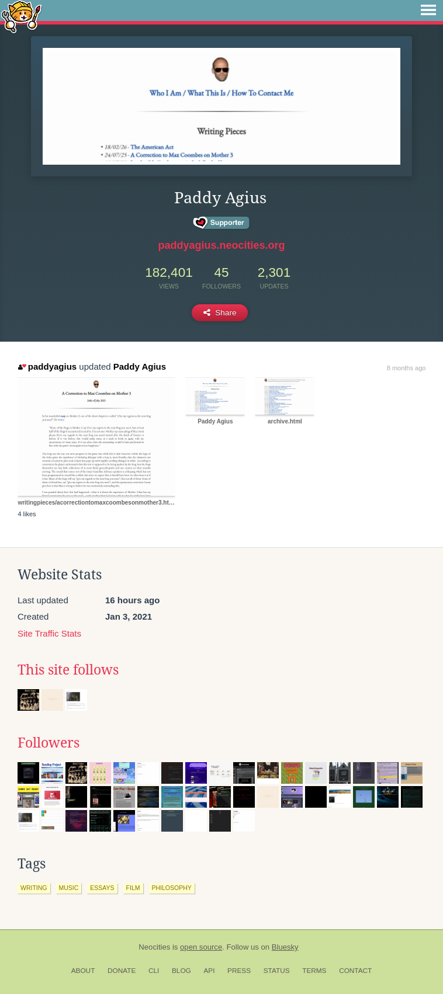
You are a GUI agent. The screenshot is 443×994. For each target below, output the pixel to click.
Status (277, 971)
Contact (355, 971)
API (208, 971)
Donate (122, 971)
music (69, 887)
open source (201, 947)
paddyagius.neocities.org (221, 245)
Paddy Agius (139, 366)
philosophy (172, 887)
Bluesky (285, 947)
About (83, 971)
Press (239, 971)
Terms (314, 971)
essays (102, 887)
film (133, 887)
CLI (153, 971)
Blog (181, 971)
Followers (48, 742)
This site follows (68, 669)
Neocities (154, 947)
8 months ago (406, 367)
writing (33, 887)
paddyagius (47, 366)
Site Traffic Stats (49, 633)
